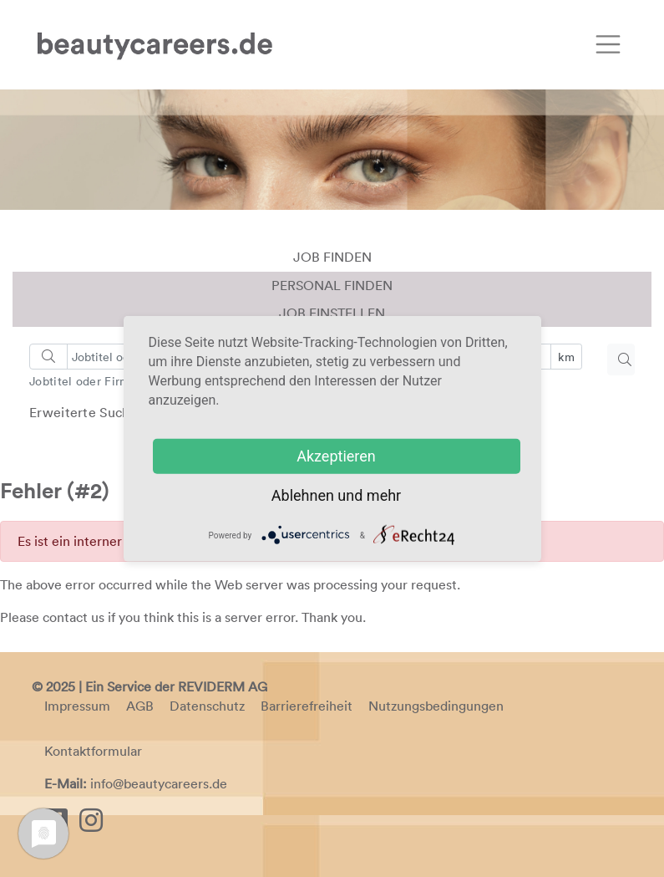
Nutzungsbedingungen (436, 705)
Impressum (77, 705)
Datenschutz (207, 705)
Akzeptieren (336, 456)
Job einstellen (332, 312)
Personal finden (332, 285)
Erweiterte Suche (83, 412)
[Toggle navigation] (608, 44)
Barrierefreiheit (306, 705)
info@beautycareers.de (158, 783)
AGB (140, 705)
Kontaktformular (93, 750)
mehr (384, 495)
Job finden (332, 256)
